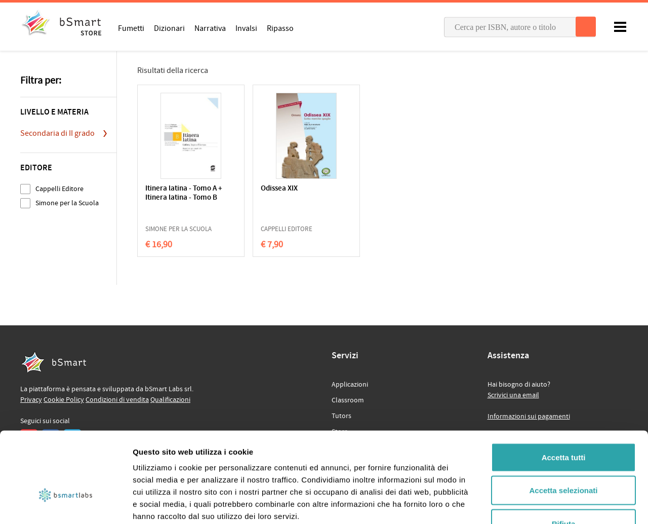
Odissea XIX (262, 189)
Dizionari (169, 28)
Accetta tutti (564, 391)
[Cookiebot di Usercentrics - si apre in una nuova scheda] (65, 504)
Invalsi (246, 28)
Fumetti (131, 28)
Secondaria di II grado (57, 133)
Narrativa (210, 28)
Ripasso (280, 28)
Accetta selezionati (563, 424)
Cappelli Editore (59, 188)
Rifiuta (564, 457)
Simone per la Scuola (67, 203)
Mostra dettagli (532, 504)
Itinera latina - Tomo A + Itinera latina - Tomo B (181, 198)
